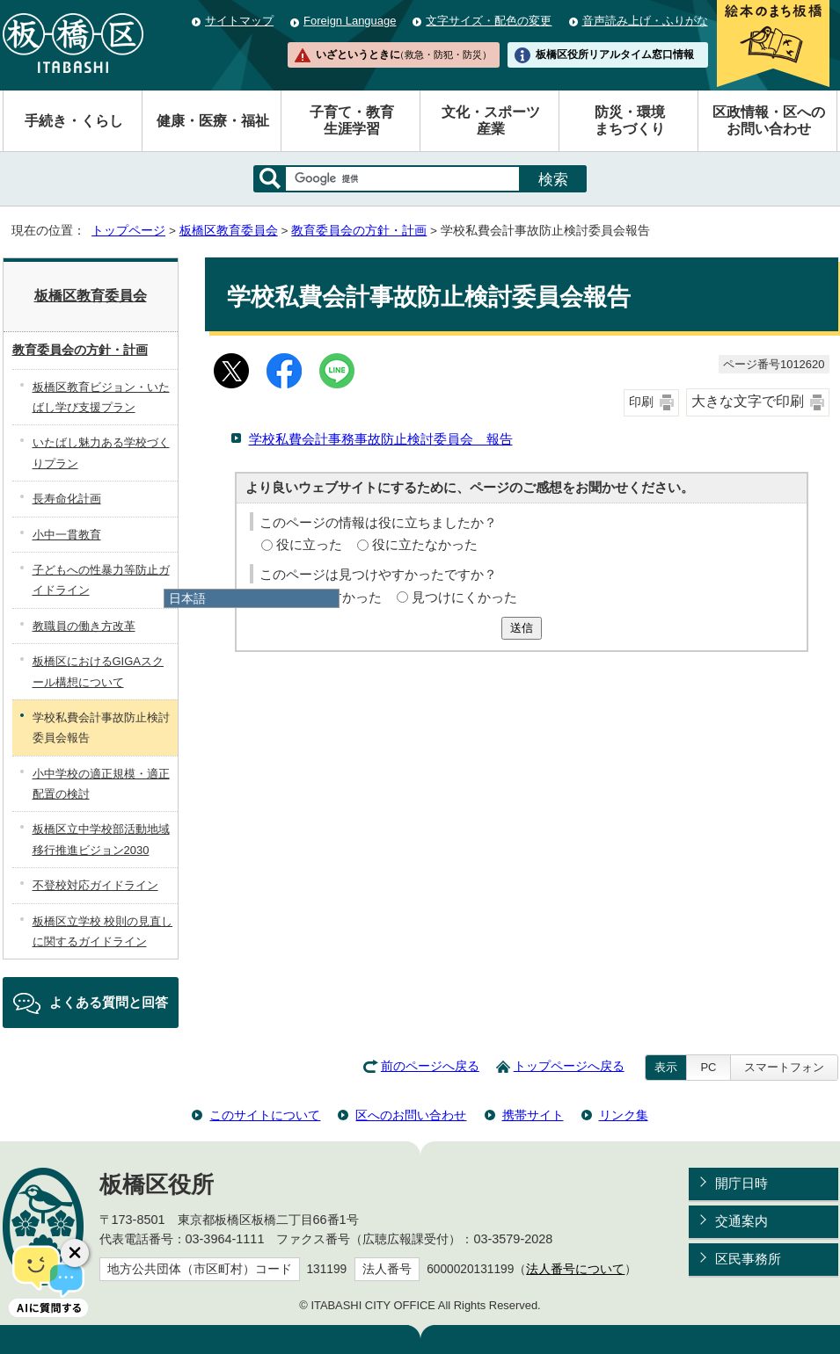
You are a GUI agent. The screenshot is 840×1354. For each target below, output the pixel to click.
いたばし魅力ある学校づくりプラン (101, 452)
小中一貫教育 (67, 534)
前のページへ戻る (430, 1066)
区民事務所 (748, 1258)
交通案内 (741, 1220)
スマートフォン (784, 1067)
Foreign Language (349, 20)
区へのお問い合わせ (410, 1115)
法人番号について (575, 1269)
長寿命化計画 (67, 498)
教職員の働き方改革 (84, 626)
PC (708, 1067)
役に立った (309, 544)
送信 (521, 627)
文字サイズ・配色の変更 (488, 20)
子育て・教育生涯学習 (352, 120)
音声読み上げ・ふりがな (645, 20)
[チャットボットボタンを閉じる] (75, 1253)
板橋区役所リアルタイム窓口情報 (615, 54)
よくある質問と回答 (108, 1002)
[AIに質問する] (48, 1279)
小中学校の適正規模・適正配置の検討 (101, 783)
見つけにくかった (464, 597)
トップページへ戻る (569, 1066)
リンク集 (623, 1115)
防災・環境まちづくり (630, 120)
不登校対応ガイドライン (95, 885)
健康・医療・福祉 (213, 120)
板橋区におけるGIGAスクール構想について (98, 671)
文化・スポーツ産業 (491, 120)
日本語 (187, 598)
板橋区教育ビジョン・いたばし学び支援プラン (101, 397)
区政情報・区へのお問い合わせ (768, 120)
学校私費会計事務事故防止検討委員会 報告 (381, 438)
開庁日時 (741, 1183)
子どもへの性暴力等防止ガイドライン (101, 580)
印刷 (641, 402)
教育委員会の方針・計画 (359, 230)
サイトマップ (239, 20)
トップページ (128, 230)
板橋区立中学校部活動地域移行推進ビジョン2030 (101, 839)
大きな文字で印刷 (747, 401)
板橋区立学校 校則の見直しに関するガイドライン (103, 931)
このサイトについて (264, 1115)
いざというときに (404, 54)
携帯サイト (533, 1115)
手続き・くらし (74, 120)
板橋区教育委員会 (228, 230)
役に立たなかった (425, 544)
